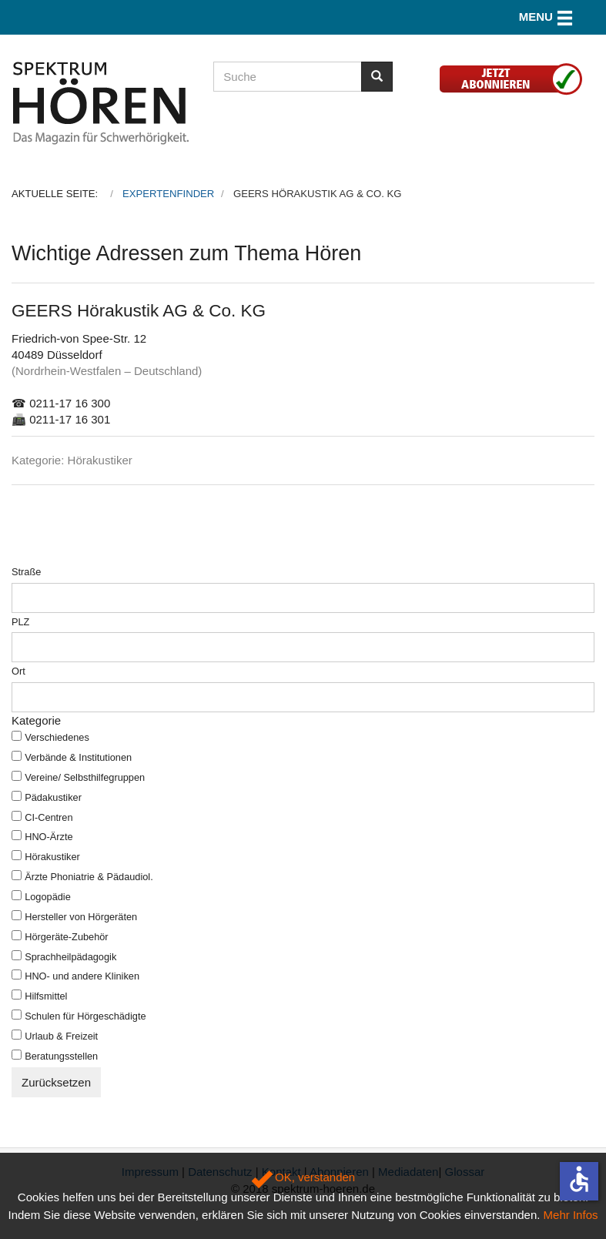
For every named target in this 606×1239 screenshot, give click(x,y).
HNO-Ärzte (48, 836)
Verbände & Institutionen (78, 757)
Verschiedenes (57, 737)
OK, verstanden (303, 1177)
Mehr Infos (571, 1214)
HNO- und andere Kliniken (82, 976)
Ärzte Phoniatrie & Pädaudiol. (89, 876)
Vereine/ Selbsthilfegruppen (85, 777)
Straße (26, 572)
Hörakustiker (52, 856)
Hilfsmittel (46, 996)
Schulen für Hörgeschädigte (85, 1016)
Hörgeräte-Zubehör (66, 937)
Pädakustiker (53, 797)
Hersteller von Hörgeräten (81, 917)
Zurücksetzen (56, 1082)
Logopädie (48, 896)
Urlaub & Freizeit (61, 1036)
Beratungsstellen (61, 1056)
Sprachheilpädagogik (70, 957)
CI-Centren (48, 817)
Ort (18, 671)
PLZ (20, 622)
